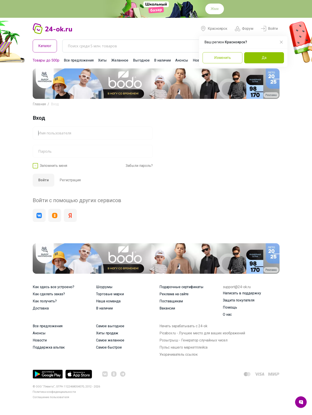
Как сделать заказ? (49, 294)
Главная (39, 104)
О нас (227, 314)
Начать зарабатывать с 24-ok (183, 326)
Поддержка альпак (49, 347)
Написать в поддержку (242, 293)
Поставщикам (171, 301)
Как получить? (45, 301)
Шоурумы (104, 287)
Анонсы (181, 60)
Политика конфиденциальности (54, 391)
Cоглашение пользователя (51, 397)
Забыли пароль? (139, 166)
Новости (40, 340)
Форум (244, 28)
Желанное (119, 60)
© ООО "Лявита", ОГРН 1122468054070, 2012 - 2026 (66, 386)
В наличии (162, 60)
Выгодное (141, 60)
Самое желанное (110, 340)
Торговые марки (110, 294)
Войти (269, 28)
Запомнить (53, 165)
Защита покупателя (238, 300)
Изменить (222, 58)
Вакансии (167, 308)
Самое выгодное (110, 326)
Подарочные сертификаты (181, 287)
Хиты (102, 60)
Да (264, 58)
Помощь (230, 307)
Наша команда (108, 301)
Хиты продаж (107, 333)
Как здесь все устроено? (53, 287)
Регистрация (70, 180)
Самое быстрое (109, 347)
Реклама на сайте (174, 294)
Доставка (41, 308)
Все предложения (79, 60)
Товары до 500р (46, 60)
